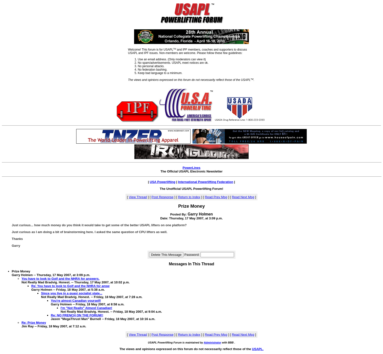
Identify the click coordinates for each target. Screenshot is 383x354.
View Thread (138, 197)
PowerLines (192, 168)
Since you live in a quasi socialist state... (71, 293)
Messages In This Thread (191, 264)
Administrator (212, 342)
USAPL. (258, 349)
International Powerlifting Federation (205, 182)
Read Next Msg (243, 197)
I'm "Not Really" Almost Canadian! (86, 308)
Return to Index (189, 197)
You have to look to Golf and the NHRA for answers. (60, 278)
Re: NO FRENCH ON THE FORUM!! (77, 315)
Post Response (162, 197)
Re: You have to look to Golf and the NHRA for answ (70, 286)
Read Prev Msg (216, 197)
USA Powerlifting (162, 182)
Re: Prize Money (33, 322)
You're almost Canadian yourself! (76, 300)
